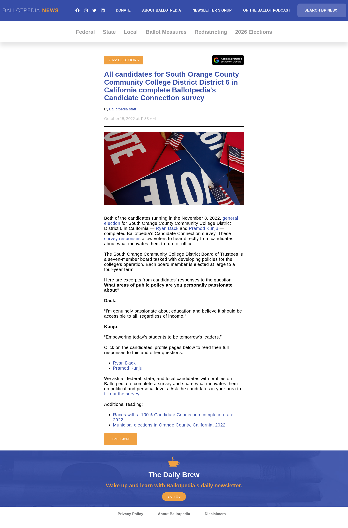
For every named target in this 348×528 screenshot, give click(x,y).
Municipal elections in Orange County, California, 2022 (169, 424)
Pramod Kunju (204, 228)
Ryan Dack (167, 228)
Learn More (120, 439)
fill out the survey (121, 393)
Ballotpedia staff (122, 109)
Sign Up (173, 496)
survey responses (122, 238)
